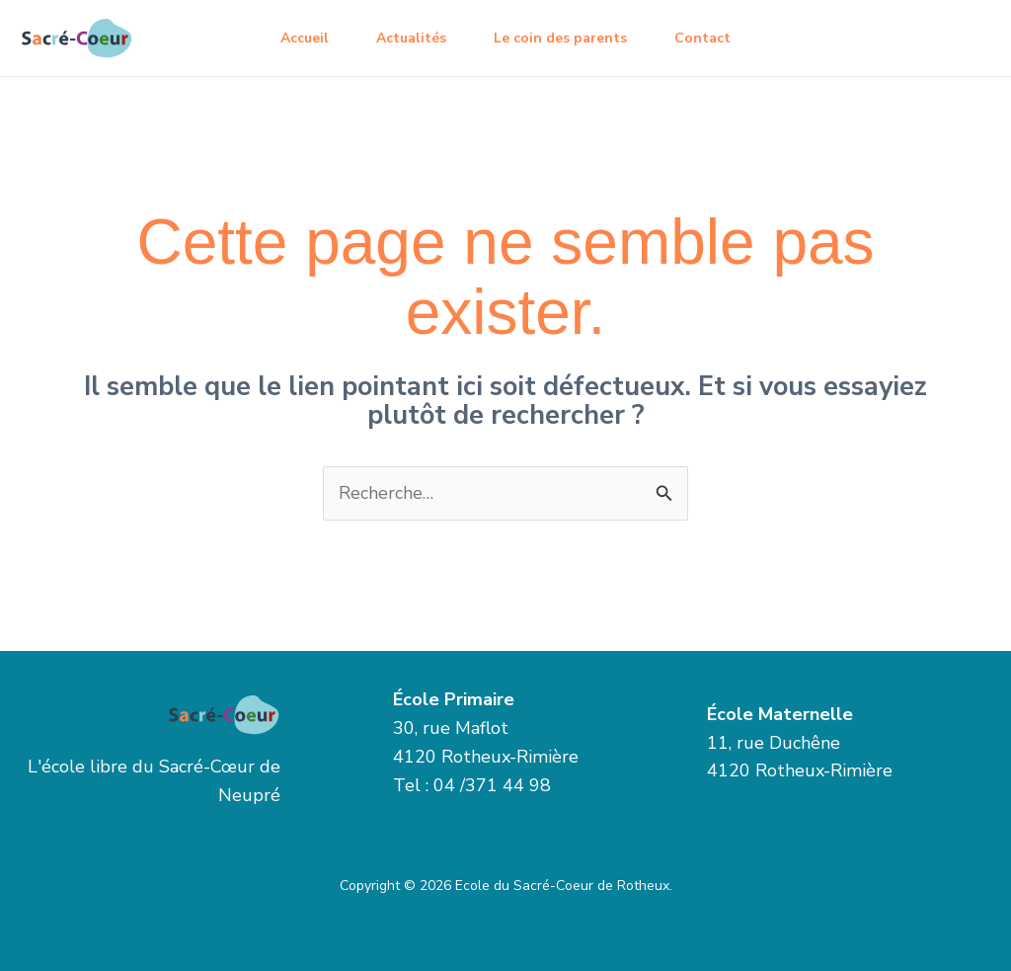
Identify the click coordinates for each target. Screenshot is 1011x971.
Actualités (411, 38)
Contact (702, 38)
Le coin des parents (560, 38)
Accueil (304, 38)
